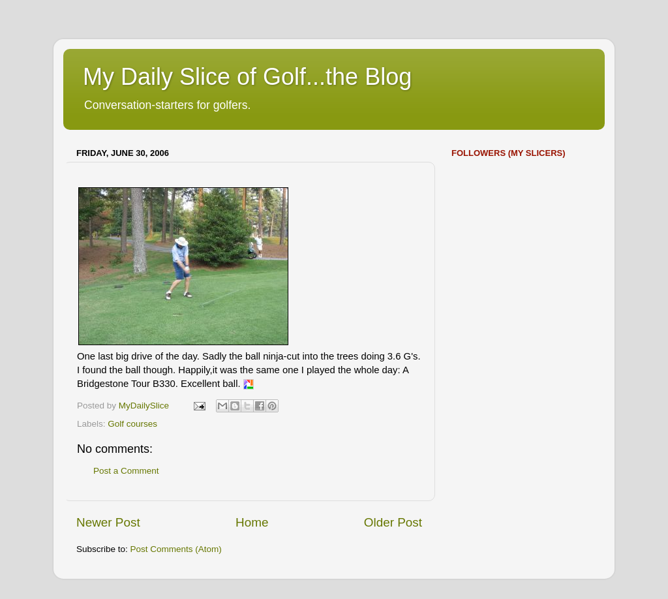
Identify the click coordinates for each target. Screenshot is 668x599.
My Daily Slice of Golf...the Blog (247, 76)
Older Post (393, 522)
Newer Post (108, 522)
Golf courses (132, 424)
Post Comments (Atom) (176, 549)
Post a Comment (126, 471)
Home (251, 522)
